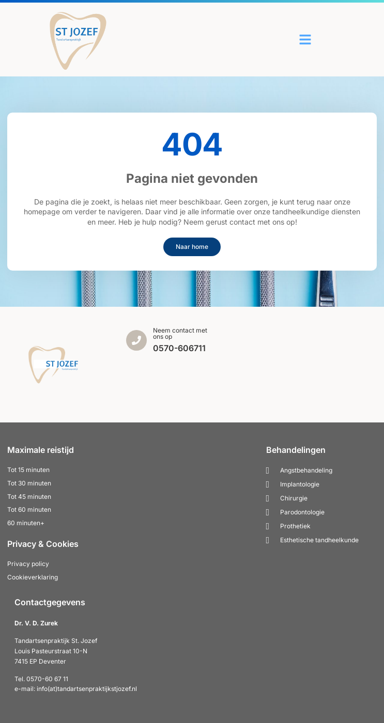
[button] (305, 40)
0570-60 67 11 (47, 679)
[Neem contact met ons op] (136, 340)
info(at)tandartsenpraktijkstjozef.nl (87, 689)
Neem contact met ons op (180, 333)
